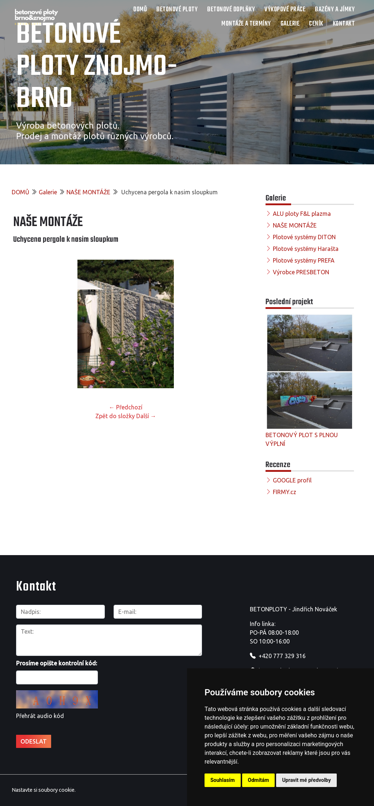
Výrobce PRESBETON (301, 272)
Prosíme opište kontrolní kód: (56, 663)
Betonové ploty (177, 10)
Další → (146, 416)
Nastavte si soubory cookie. (44, 790)
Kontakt (344, 24)
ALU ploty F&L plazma (302, 213)
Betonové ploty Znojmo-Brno (97, 67)
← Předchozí (125, 407)
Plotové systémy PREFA (304, 260)
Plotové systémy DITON (304, 237)
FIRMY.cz (284, 492)
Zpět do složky (115, 416)
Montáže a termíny (246, 24)
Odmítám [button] (258, 780)
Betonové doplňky (231, 10)
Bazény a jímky (335, 10)
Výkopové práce (284, 10)
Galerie (290, 24)
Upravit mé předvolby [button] (306, 780)
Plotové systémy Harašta (306, 248)
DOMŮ (140, 10)
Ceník (316, 24)
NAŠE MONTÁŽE (88, 192)
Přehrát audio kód (40, 716)
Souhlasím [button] (222, 780)
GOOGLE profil (292, 480)
